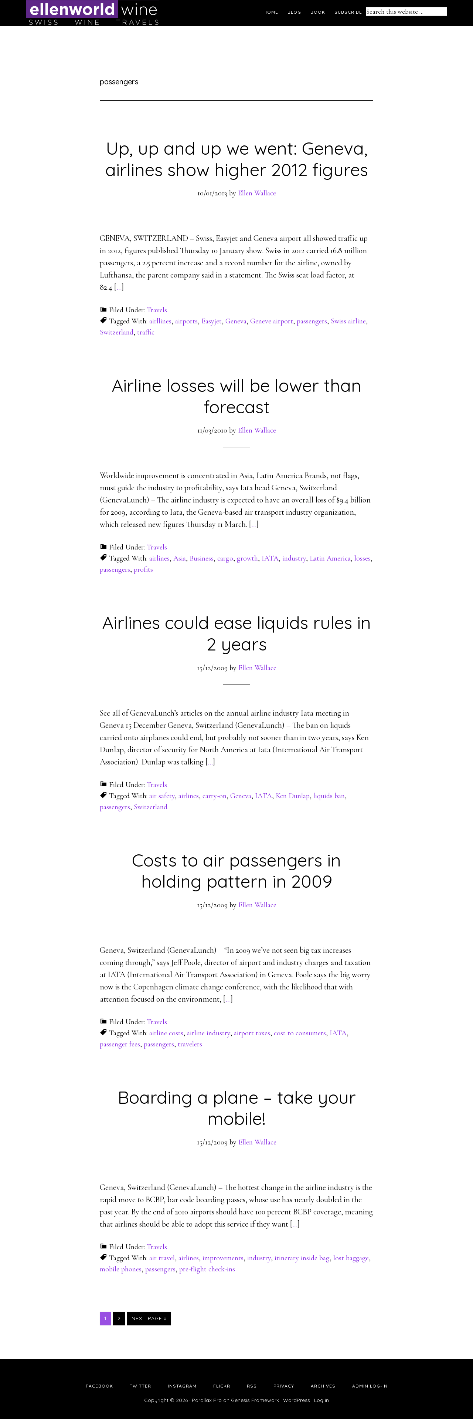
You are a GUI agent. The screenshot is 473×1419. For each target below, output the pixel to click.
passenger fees (120, 1044)
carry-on (215, 795)
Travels (157, 310)
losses (362, 558)
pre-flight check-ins (207, 1269)
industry (294, 558)
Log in (321, 1400)
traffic (145, 332)
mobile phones (121, 1269)
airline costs (166, 1033)
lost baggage (351, 1258)
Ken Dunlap (293, 795)
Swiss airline (348, 321)
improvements (223, 1258)
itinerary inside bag (302, 1258)
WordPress (296, 1400)
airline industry (208, 1033)
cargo (225, 558)
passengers (312, 321)
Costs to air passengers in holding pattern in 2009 (236, 870)
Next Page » (149, 1318)
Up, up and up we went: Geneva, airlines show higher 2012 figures (236, 159)
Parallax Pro (207, 1400)
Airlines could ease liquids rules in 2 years (236, 633)
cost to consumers (300, 1033)
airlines (159, 558)
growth (247, 558)
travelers (190, 1044)
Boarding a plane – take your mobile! (237, 1108)
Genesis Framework (255, 1400)
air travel (162, 1258)
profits (143, 569)
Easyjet (211, 321)
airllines (160, 321)
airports (186, 321)
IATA (270, 558)
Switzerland (116, 332)
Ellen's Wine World (92, 13)
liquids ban (329, 795)
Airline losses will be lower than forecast (236, 396)
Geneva (235, 321)
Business (202, 558)
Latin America (330, 558)
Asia (179, 558)
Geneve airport (271, 321)
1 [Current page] (107, 1318)
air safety (162, 795)
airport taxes (252, 1033)
